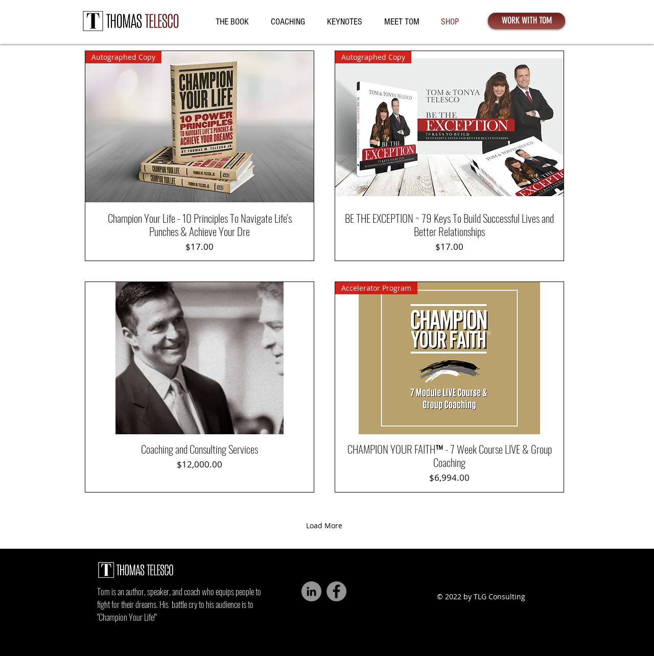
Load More (324, 525)
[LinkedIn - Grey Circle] (311, 591)
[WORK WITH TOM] (526, 21)
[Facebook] (336, 591)
